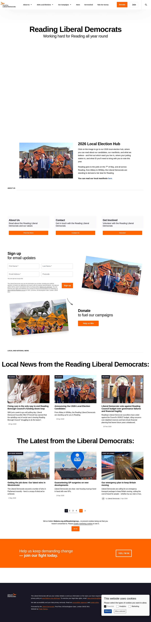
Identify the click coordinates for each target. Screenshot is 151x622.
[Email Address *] (23, 274)
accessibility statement (79, 602)
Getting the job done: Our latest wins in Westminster (26, 483)
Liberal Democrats (48, 606)
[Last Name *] (57, 266)
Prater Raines (43, 609)
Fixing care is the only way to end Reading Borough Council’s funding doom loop (28, 407)
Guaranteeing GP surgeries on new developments (71, 483)
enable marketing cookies (83, 524)
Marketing (135, 606)
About (75, 86)
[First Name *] (23, 266)
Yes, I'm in (123, 553)
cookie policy (94, 602)
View (28, 217)
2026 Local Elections (46, 160)
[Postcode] (57, 274)
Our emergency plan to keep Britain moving (119, 483)
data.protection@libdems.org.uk (16, 290)
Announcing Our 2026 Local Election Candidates (72, 407)
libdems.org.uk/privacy (46, 287)
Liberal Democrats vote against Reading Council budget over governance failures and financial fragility (121, 408)
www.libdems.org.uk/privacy (51, 598)
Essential (110, 606)
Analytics (122, 606)
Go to (75, 529)
